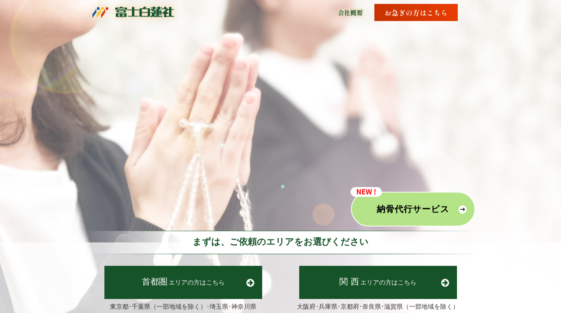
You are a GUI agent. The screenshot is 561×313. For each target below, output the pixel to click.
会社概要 (350, 12)
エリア (183, 282)
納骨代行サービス (413, 209)
